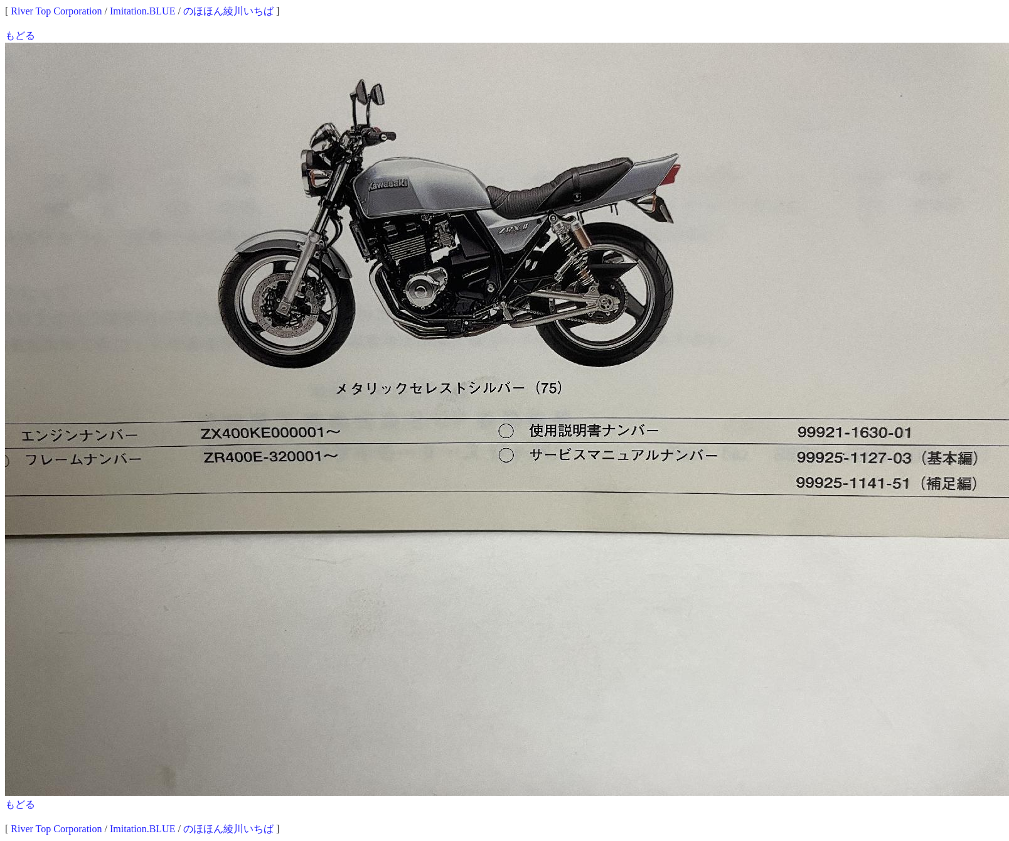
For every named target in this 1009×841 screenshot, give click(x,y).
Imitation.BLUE (142, 11)
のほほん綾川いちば (228, 11)
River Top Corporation (56, 11)
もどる (20, 35)
